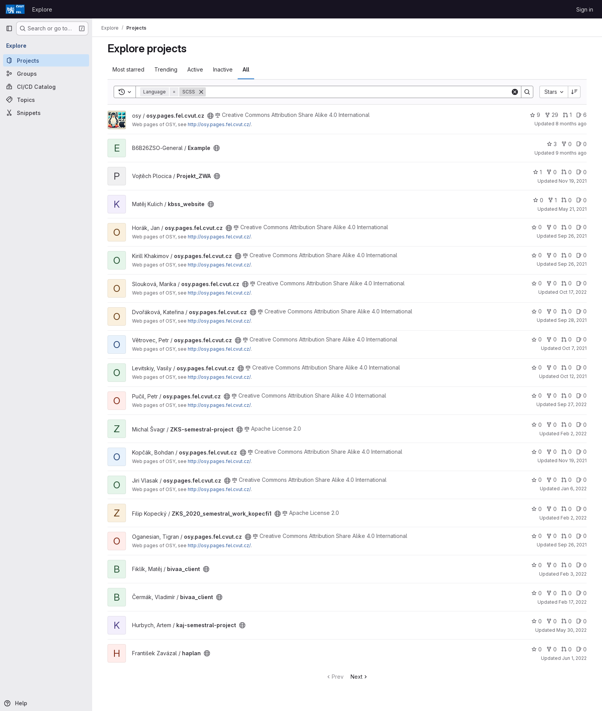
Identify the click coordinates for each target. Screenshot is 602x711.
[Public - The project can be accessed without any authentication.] (210, 116)
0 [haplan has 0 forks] (551, 649)
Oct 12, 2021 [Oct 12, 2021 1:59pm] (573, 376)
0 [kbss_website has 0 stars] (538, 200)
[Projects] (46, 60)
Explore (42, 9)
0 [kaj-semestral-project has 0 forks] (551, 621)
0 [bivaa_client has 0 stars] (536, 565)
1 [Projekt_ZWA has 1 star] (537, 172)
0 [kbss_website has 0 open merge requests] (566, 200)
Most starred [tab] (128, 69)
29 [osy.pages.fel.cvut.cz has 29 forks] (551, 115)
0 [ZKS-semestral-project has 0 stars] (536, 424)
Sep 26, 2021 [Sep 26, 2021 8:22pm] (572, 545)
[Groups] (46, 73)
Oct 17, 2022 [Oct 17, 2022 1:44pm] (573, 292)
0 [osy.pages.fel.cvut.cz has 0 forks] (551, 227)
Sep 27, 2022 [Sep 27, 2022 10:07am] (572, 404)
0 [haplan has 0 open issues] (581, 649)
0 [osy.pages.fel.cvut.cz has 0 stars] (536, 227)
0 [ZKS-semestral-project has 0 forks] (551, 424)
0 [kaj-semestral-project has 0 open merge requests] (566, 621)
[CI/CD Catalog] (46, 86)
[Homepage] (15, 9)
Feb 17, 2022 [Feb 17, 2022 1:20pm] (573, 602)
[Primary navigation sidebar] (9, 28)
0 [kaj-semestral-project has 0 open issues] (581, 621)
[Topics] (46, 99)
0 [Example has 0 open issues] (581, 144)
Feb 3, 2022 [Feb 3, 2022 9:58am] (573, 574)
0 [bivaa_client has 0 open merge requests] (566, 565)
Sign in (584, 9)
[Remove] (201, 92)
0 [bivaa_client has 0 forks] (551, 565)
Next (360, 676)
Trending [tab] (165, 69)
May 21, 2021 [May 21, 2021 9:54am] (573, 209)
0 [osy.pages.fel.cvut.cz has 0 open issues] (581, 227)
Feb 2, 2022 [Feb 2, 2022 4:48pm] (574, 433)
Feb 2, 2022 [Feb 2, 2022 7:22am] (574, 518)
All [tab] (246, 69)
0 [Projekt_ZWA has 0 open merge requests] (566, 172)
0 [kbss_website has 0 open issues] (581, 200)
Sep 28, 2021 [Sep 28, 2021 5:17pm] (572, 320)
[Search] (358, 92)
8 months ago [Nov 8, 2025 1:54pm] (571, 124)
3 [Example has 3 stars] (552, 144)
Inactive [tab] (223, 69)
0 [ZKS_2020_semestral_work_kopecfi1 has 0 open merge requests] (566, 509)
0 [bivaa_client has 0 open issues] (581, 565)
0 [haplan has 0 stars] (536, 649)
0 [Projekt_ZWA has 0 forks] (551, 172)
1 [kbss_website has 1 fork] (552, 200)
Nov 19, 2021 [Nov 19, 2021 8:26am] (573, 181)
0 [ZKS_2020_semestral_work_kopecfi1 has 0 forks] (551, 509)
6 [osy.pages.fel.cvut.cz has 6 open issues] (581, 115)
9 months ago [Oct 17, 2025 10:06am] (571, 153)
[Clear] (514, 92)
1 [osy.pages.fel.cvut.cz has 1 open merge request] (567, 115)
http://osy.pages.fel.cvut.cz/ (219, 124)
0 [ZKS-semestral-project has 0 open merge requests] (566, 424)
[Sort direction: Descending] (574, 92)
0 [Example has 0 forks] (566, 144)
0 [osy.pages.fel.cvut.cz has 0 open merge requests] (566, 227)
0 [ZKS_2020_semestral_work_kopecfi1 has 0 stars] (536, 509)
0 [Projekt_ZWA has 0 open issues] (581, 172)
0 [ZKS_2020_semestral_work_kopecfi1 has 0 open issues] (581, 509)
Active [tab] (195, 69)
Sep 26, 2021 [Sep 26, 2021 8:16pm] (572, 236)
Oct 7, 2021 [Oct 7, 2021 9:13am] (574, 348)
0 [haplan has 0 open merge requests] (566, 649)
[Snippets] (46, 113)
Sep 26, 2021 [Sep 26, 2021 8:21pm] (572, 264)
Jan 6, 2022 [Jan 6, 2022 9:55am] (574, 488)
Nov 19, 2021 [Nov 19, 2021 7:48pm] (573, 460)
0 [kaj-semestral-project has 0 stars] (536, 621)
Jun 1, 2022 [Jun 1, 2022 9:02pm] (574, 658)
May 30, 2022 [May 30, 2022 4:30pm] (571, 630)
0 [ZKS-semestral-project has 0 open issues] (581, 424)
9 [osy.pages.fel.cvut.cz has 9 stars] (535, 115)
